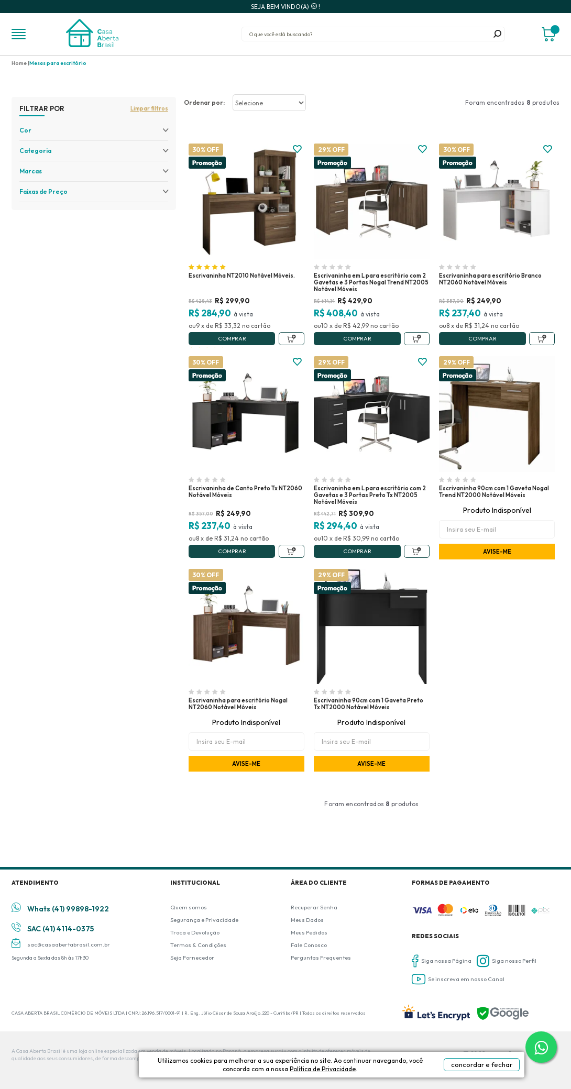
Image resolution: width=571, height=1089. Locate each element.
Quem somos (188, 907)
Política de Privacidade (358, 1074)
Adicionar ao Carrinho (291, 339)
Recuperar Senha (314, 907)
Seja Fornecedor (192, 957)
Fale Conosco (309, 945)
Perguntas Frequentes (321, 957)
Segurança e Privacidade (204, 919)
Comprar (232, 338)
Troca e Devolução (194, 932)
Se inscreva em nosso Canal (458, 979)
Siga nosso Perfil (506, 960)
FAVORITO (297, 149)
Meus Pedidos (309, 932)
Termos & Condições (198, 945)
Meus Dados (307, 919)
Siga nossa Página (441, 960)
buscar (497, 34)
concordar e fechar (468, 1070)
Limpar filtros (149, 108)
